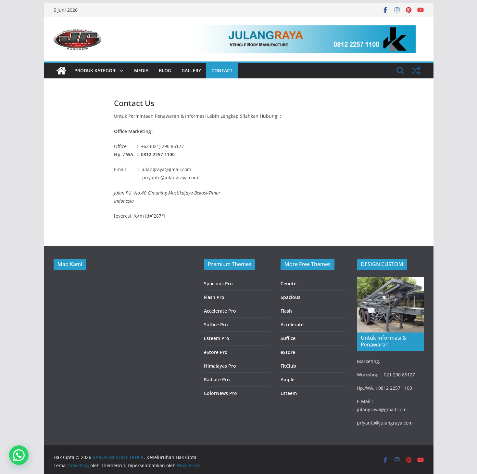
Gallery (191, 70)
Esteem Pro (216, 338)
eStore (288, 352)
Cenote (288, 283)
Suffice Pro (216, 324)
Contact (221, 70)
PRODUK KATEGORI (95, 70)
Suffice (288, 338)
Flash (286, 311)
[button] (120, 70)
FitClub (288, 366)
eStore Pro (216, 352)
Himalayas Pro (220, 366)
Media (141, 70)
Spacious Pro (218, 283)
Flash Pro (214, 297)
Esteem (289, 393)
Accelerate (292, 324)
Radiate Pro (217, 379)
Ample (288, 379)
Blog (165, 70)
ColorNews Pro (220, 393)
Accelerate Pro (220, 311)
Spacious (290, 297)
